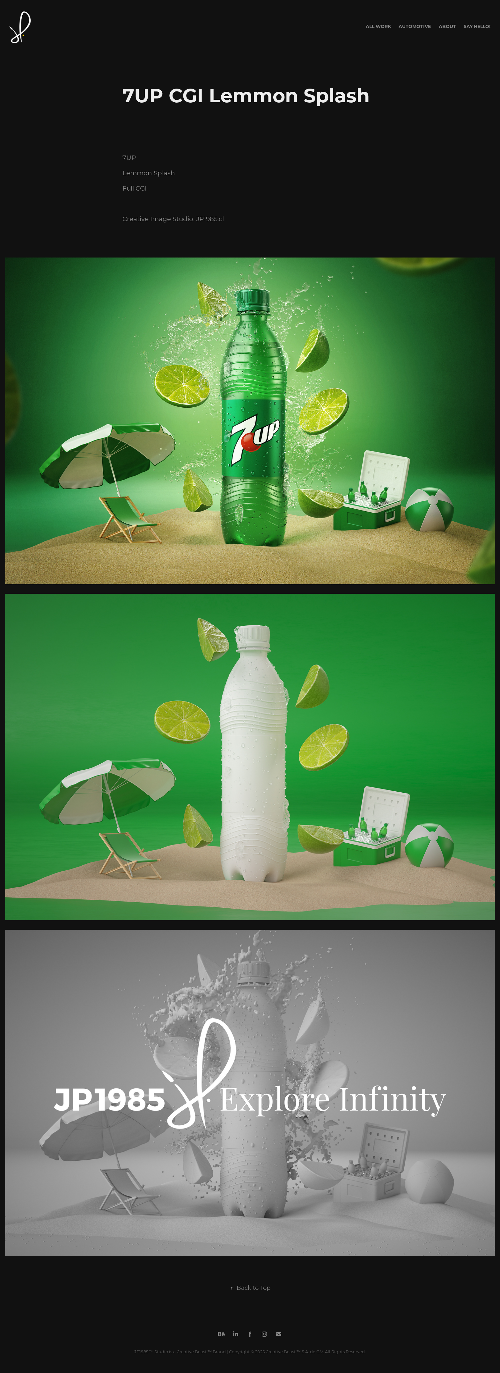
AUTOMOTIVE (415, 26)
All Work (378, 26)
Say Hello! (477, 26)
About (447, 26)
